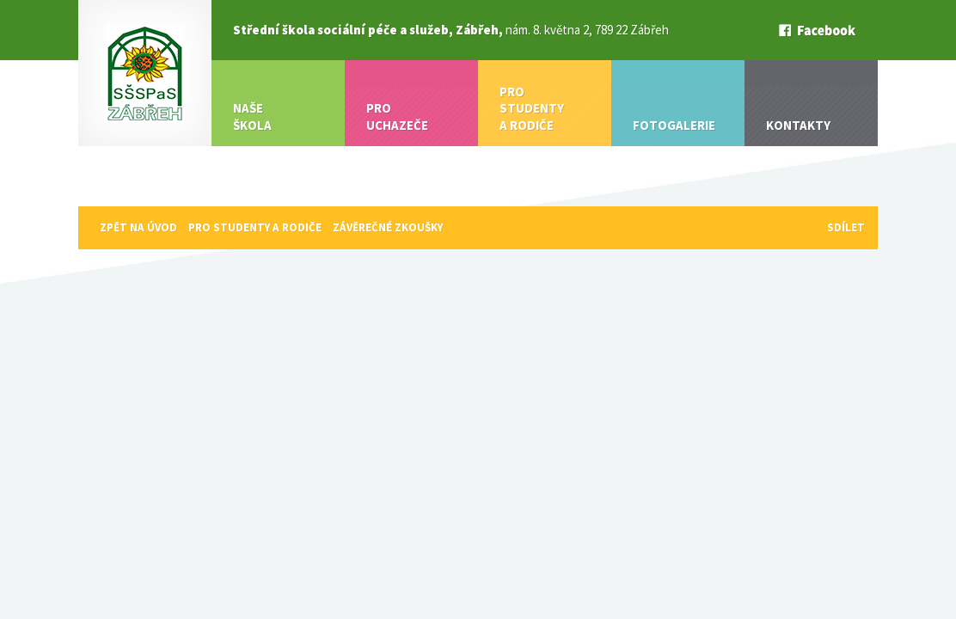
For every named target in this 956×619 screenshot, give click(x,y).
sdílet (846, 227)
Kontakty (798, 125)
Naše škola (252, 116)
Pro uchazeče (397, 116)
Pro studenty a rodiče (531, 108)
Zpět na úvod (138, 227)
